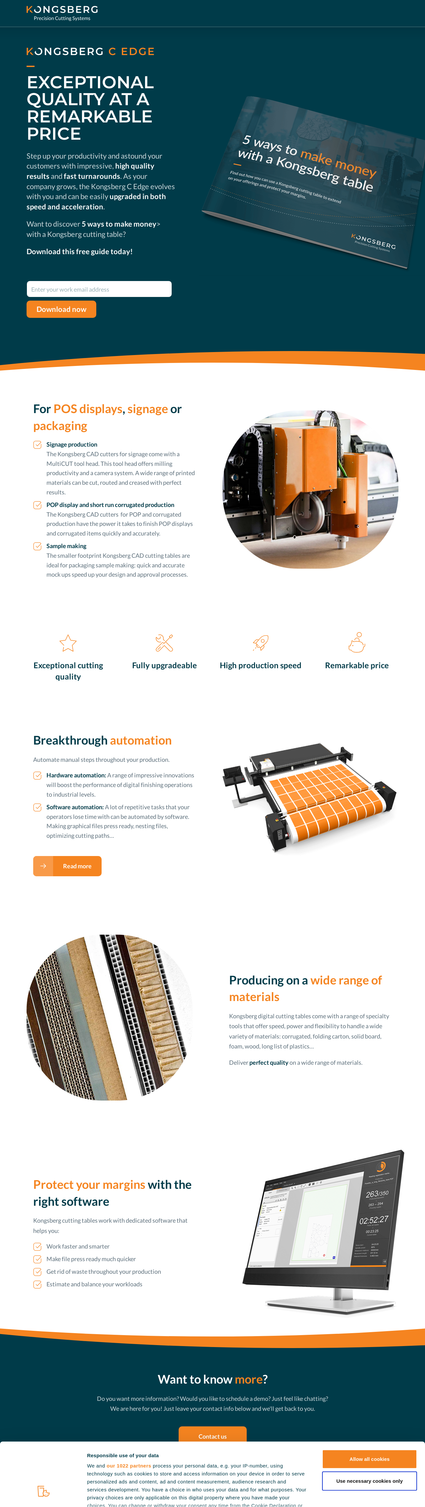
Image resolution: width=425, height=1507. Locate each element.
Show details (348, 1494)
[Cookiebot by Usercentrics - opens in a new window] (43, 1494)
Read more (77, 866)
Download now (61, 309)
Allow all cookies (370, 1405)
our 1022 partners (129, 1412)
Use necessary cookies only (369, 1427)
